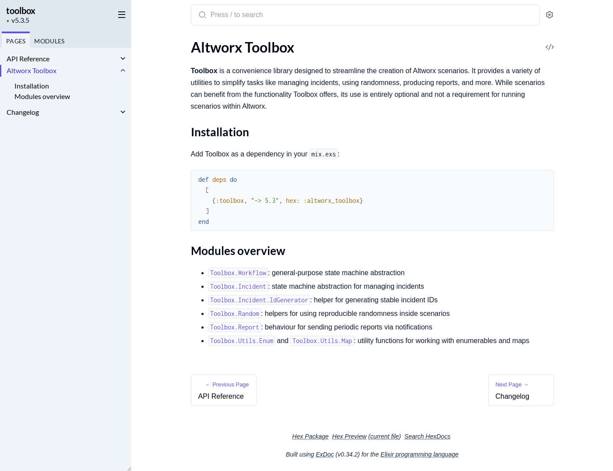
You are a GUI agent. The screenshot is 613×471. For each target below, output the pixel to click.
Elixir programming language (419, 454)
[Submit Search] (201, 16)
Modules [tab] (48, 41)
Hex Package (310, 436)
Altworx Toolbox (31, 70)
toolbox (20, 10)
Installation (31, 85)
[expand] (123, 58)
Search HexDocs (428, 436)
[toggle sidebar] (120, 14)
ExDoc (325, 454)
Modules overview (42, 96)
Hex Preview (349, 436)
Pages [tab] (15, 41)
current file (384, 436)
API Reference (28, 58)
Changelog (23, 112)
